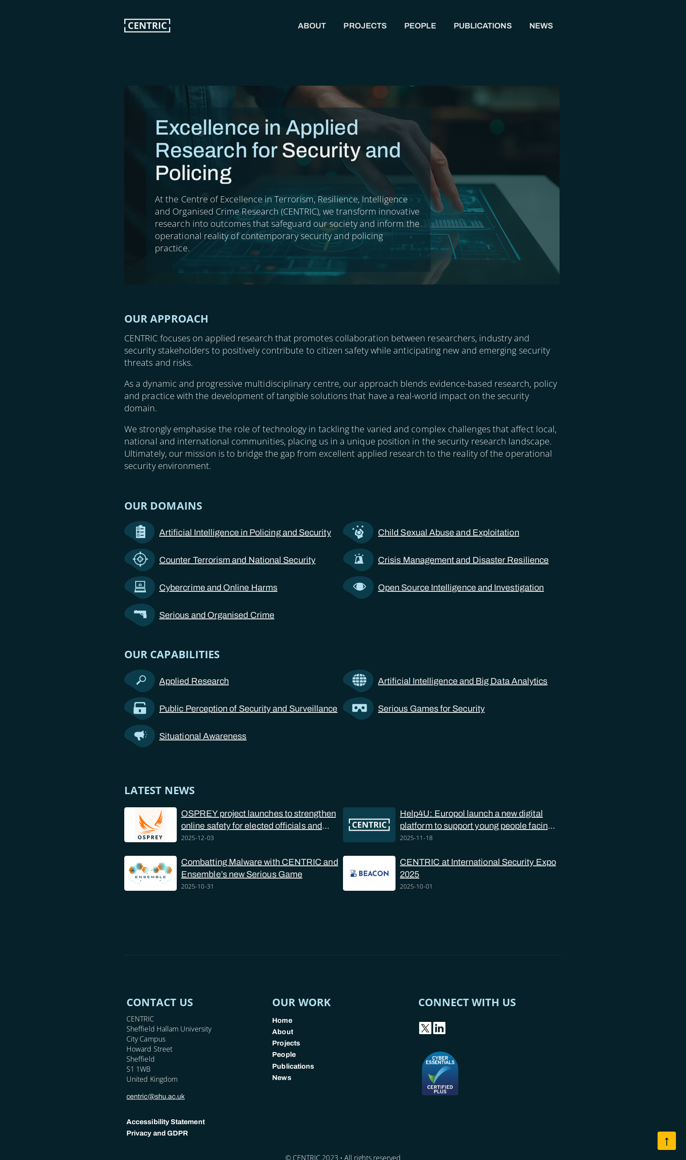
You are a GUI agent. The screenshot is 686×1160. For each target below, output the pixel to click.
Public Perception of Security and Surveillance (230, 708)
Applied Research (176, 681)
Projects (365, 25)
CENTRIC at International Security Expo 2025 (478, 868)
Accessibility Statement (165, 1121)
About (312, 25)
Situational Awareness (185, 736)
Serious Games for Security (414, 708)
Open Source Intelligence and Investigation (443, 587)
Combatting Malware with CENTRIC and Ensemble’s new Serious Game (259, 868)
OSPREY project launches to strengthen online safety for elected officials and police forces (258, 820)
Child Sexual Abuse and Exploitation (431, 532)
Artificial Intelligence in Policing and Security (227, 532)
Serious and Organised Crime (199, 615)
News (541, 25)
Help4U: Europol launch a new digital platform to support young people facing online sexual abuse (476, 820)
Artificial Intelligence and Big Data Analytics (445, 681)
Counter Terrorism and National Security (219, 560)
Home (282, 1020)
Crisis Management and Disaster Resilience (446, 560)
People (420, 25)
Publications (483, 25)
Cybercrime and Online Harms (200, 587)
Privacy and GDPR (157, 1133)
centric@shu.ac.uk (155, 1096)
